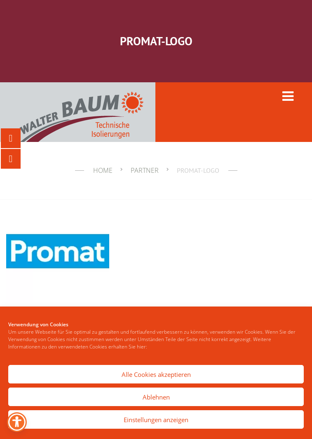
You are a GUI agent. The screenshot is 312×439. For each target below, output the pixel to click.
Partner (145, 170)
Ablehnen (156, 397)
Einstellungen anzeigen (156, 420)
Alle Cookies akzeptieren (156, 374)
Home (103, 170)
